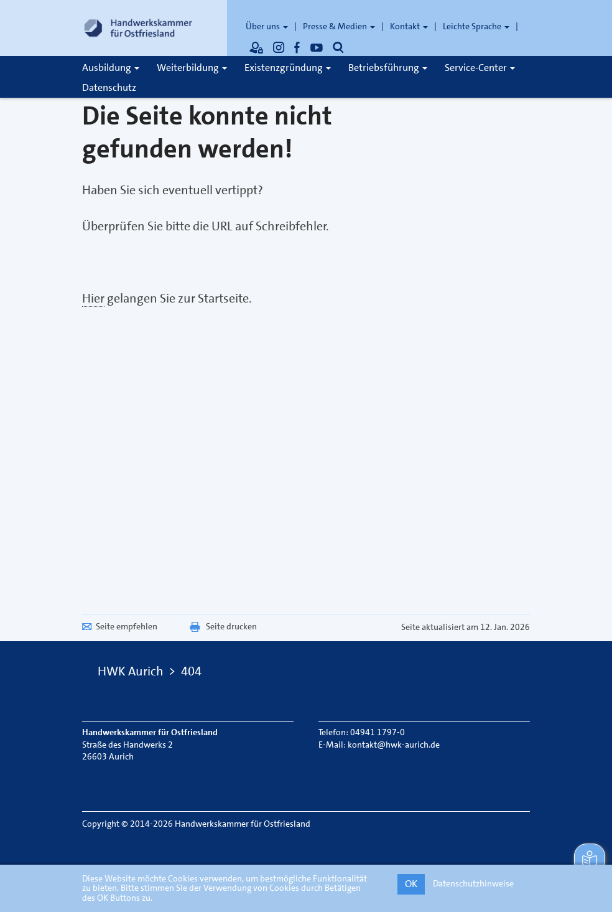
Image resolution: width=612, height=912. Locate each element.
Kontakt (409, 26)
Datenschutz (109, 87)
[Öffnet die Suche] (338, 47)
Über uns (267, 26)
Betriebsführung (387, 67)
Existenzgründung (287, 67)
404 (191, 671)
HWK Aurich (131, 671)
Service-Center (480, 67)
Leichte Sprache (476, 26)
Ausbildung (110, 67)
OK (411, 883)
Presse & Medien (339, 26)
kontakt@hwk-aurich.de (394, 744)
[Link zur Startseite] (138, 28)
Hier (93, 298)
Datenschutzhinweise (473, 883)
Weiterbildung (192, 67)
